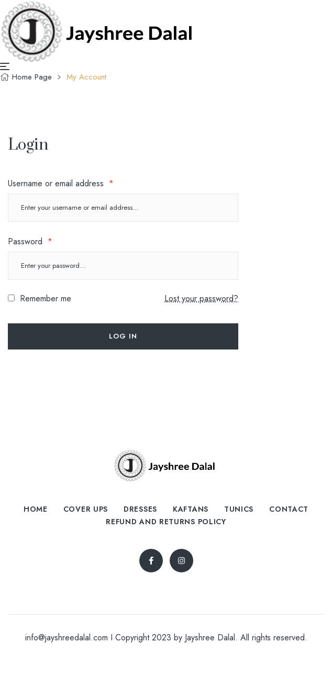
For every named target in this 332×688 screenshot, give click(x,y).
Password (30, 241)
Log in (123, 336)
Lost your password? (201, 298)
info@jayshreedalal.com (66, 637)
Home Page (32, 77)
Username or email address (61, 183)
